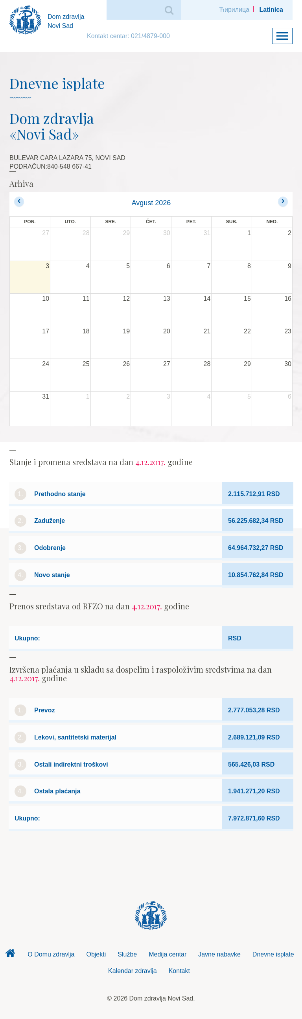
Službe (127, 954)
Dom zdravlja (10, 955)
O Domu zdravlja (51, 954)
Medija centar (167, 954)
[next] (283, 201)
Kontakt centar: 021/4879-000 (128, 36)
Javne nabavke (219, 954)
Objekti (96, 954)
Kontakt (179, 970)
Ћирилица (234, 9)
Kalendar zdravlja (132, 970)
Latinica (271, 9)
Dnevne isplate (273, 954)
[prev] (19, 201)
